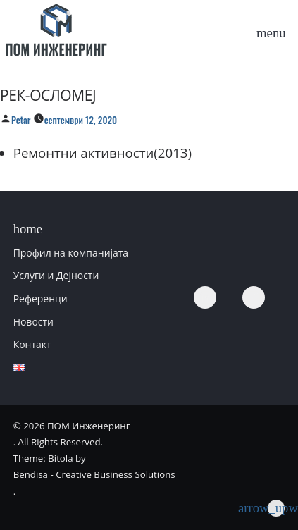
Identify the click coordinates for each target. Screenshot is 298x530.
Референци (40, 298)
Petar (20, 120)
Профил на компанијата (70, 252)
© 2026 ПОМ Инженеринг (71, 425)
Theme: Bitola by (49, 458)
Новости (33, 321)
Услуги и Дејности (56, 275)
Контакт (32, 344)
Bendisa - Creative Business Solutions (94, 474)
